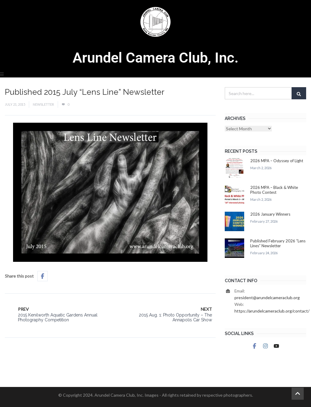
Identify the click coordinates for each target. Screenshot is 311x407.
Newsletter (43, 104)
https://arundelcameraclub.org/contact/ (271, 310)
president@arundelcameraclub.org (267, 297)
